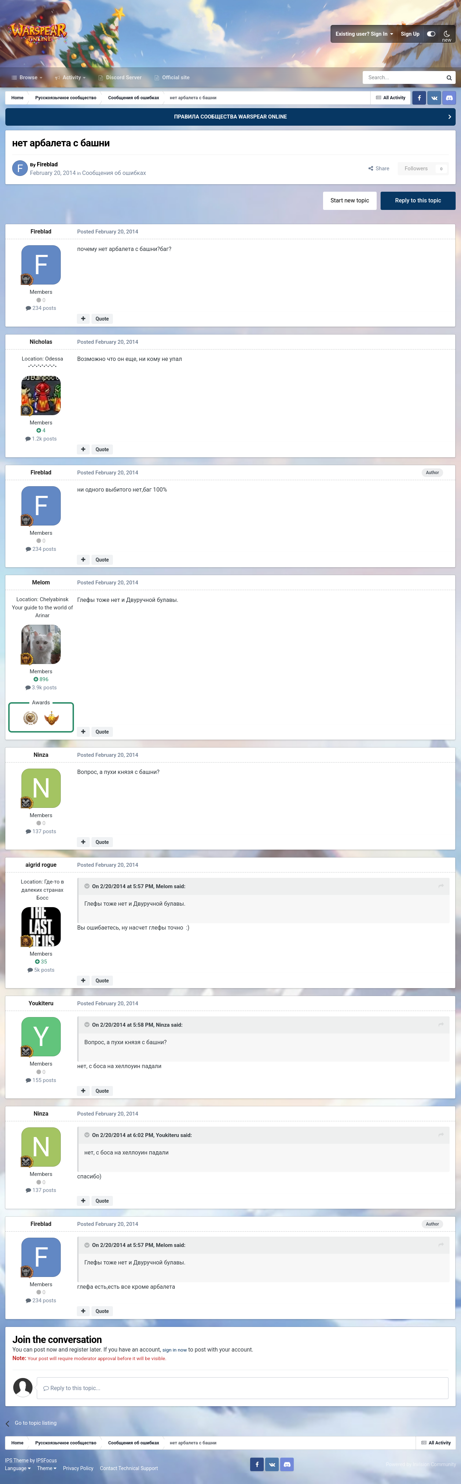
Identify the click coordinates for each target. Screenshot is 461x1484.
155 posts (41, 1084)
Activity (72, 81)
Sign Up (410, 35)
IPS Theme (17, 1465)
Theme (47, 1473)
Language (18, 1473)
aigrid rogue (41, 869)
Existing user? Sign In (364, 35)
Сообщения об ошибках (118, 176)
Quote (102, 323)
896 (41, 684)
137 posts (41, 835)
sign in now (179, 1354)
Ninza (41, 759)
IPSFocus (46, 1465)
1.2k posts (41, 443)
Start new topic (349, 204)
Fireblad (50, 168)
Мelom (41, 587)
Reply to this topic (418, 204)
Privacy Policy (79, 1473)
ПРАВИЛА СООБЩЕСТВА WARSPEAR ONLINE (230, 120)
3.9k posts (41, 692)
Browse (28, 81)
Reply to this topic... (74, 1392)
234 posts (41, 313)
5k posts (41, 974)
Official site (175, 81)
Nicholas (41, 346)
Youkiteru (41, 1008)
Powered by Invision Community (421, 1469)
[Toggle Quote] (87, 891)
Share (378, 173)
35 (41, 966)
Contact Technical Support (129, 1473)
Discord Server (123, 81)
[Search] (384, 81)
